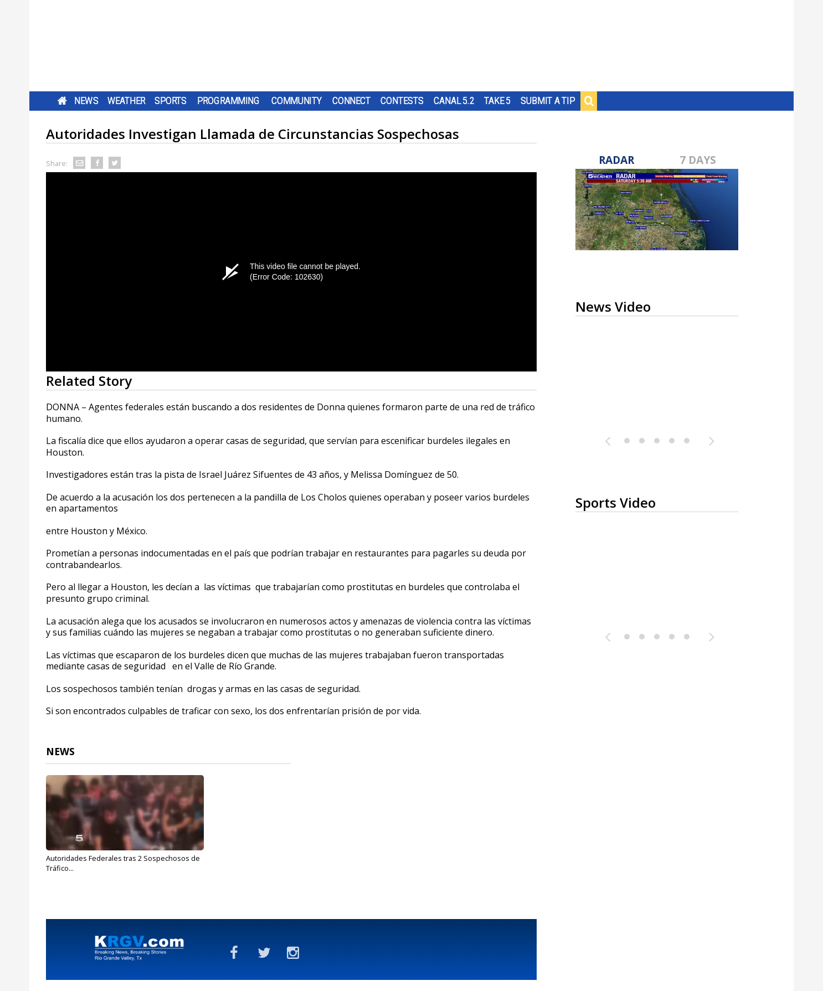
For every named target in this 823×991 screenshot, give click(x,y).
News (86, 100)
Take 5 (497, 100)
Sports (171, 100)
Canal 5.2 (454, 100)
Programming (228, 100)
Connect (351, 100)
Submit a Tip (547, 100)
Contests (401, 100)
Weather (126, 100)
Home (62, 100)
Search (589, 100)
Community (296, 100)
